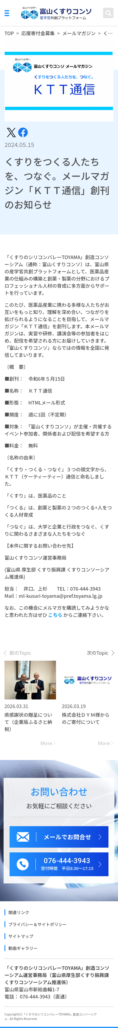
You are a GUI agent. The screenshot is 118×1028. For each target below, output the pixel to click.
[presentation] (17, 652)
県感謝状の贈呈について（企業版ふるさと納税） (28, 722)
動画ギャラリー (23, 948)
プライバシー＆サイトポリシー (37, 924)
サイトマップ (20, 936)
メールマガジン (79, 33)
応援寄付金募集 (38, 33)
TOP (9, 33)
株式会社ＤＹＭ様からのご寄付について (86, 718)
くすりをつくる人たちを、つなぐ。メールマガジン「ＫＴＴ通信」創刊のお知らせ (108, 33)
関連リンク (18, 912)
